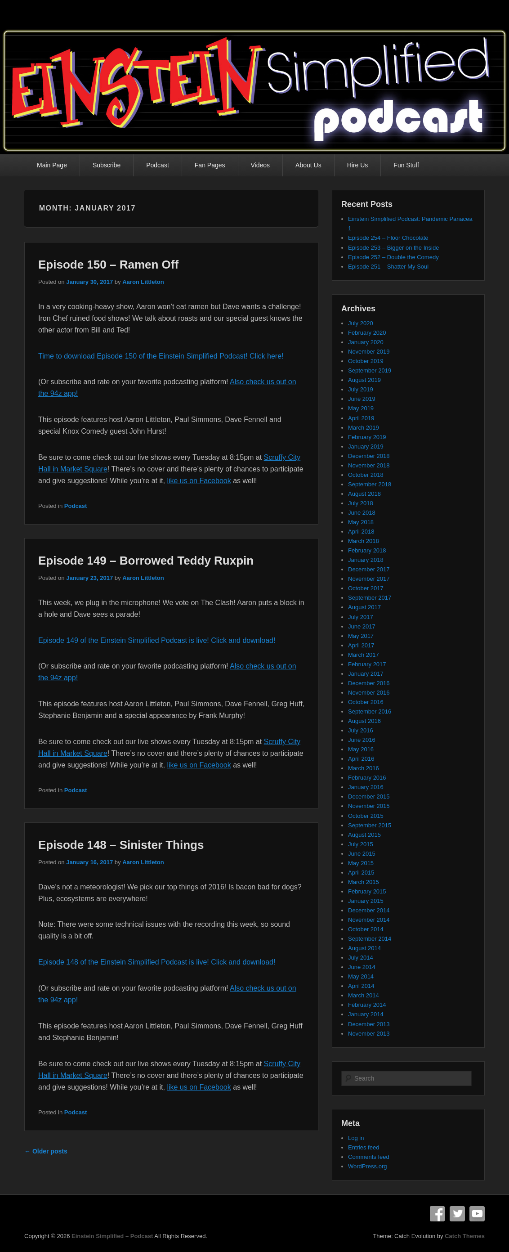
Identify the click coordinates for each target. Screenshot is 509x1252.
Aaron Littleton (143, 281)
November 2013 (369, 1033)
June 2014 (361, 967)
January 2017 (366, 673)
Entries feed (363, 1147)
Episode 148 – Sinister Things (121, 845)
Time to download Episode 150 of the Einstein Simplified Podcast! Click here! (160, 356)
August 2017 (364, 607)
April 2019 (361, 418)
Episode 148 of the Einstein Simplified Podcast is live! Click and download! (156, 962)
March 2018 (363, 541)
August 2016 (364, 721)
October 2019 (366, 361)
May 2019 (361, 408)
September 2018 (369, 484)
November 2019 (369, 351)
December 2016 (369, 683)
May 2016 (361, 749)
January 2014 (366, 1014)
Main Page (52, 165)
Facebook (437, 1213)
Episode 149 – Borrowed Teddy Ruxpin (146, 560)
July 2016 (360, 730)
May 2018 (361, 522)
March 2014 (363, 995)
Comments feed (368, 1156)
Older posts (45, 1151)
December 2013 (369, 1024)
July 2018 (360, 503)
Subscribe (107, 165)
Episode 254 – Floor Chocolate (388, 237)
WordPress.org (367, 1166)
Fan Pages (210, 165)
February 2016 (367, 777)
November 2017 (369, 578)
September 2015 (369, 825)
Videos (260, 165)
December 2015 (369, 796)
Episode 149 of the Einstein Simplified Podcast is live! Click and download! (156, 640)
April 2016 (361, 758)
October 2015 (366, 815)
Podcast (157, 165)
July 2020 (360, 323)
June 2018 (361, 512)
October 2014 (366, 929)
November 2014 (369, 919)
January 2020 (366, 342)
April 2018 (361, 531)
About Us (308, 165)
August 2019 (364, 380)
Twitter (457, 1213)
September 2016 (369, 711)
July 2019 (360, 389)
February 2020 (367, 332)
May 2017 (361, 636)
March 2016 (363, 768)
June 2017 (361, 626)
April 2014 (361, 986)
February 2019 (367, 437)
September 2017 (369, 597)
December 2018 (369, 456)
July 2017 (360, 617)
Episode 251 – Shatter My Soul (388, 266)
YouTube (477, 1213)
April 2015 (361, 872)
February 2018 (367, 550)
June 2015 (361, 853)
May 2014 (361, 976)
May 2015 (361, 863)
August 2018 (364, 493)
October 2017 (366, 588)
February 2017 (367, 664)
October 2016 (366, 702)
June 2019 (361, 398)
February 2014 (367, 1004)
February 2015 (367, 891)
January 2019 (366, 446)
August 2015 (364, 834)
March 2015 (363, 882)
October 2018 (366, 474)
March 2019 (363, 427)
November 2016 (369, 692)
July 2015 (360, 844)
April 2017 (361, 645)
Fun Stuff (406, 165)
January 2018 (366, 559)
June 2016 (361, 739)
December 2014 (369, 910)
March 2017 (363, 654)
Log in (356, 1138)
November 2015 (369, 806)
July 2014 (360, 957)
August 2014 (364, 948)
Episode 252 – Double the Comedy (393, 257)
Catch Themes (465, 1236)
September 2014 (369, 938)
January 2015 (366, 900)
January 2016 (366, 787)
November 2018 (369, 465)
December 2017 (369, 569)
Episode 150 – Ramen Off (108, 264)
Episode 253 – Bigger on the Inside (393, 247)
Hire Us (357, 165)
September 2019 (369, 370)
